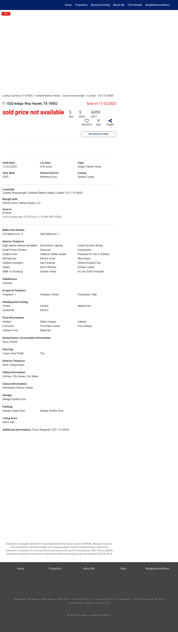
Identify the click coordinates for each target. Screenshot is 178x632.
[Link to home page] (10, 5)
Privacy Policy (83, 599)
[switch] (87, 124)
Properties (81, 5)
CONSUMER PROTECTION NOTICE (90, 603)
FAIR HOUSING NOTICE (149, 599)
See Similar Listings (98, 134)
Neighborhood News (157, 5)
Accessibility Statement (114, 599)
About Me (118, 5)
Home (68, 5)
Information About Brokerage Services (42, 599)
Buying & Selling (100, 5)
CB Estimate (135, 5)
